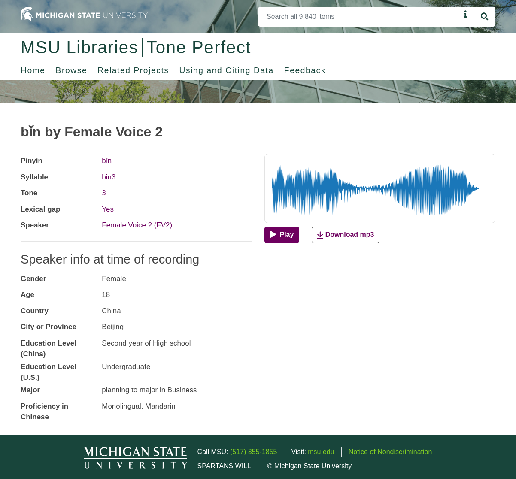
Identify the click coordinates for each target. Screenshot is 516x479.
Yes (108, 209)
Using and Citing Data (226, 70)
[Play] (281, 235)
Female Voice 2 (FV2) (137, 225)
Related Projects (133, 70)
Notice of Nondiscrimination (390, 451)
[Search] (359, 17)
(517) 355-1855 (253, 451)
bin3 (108, 177)
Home (33, 70)
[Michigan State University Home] (84, 13)
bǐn (107, 161)
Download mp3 (345, 235)
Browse (72, 70)
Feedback (305, 70)
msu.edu (321, 451)
